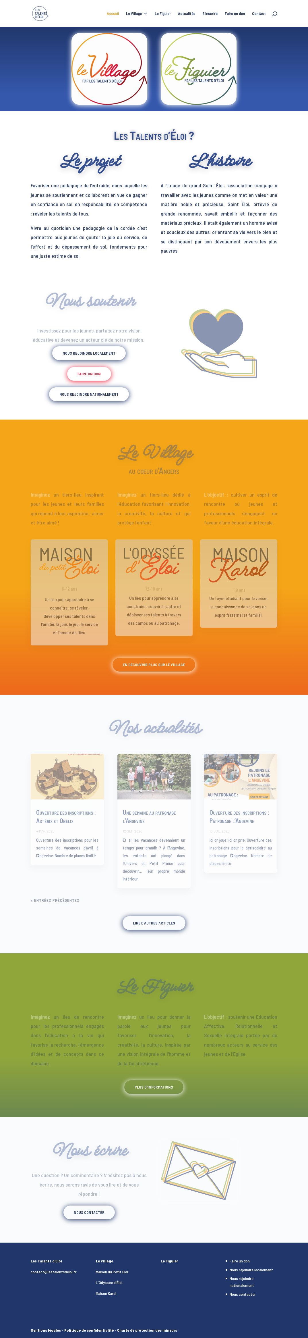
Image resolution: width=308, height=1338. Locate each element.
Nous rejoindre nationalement (89, 394)
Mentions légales (46, 1330)
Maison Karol (106, 1293)
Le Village (134, 13)
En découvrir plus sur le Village (154, 664)
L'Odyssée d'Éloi (109, 1282)
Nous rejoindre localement (89, 353)
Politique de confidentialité (89, 1330)
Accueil (113, 13)
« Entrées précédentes (55, 900)
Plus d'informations (154, 1087)
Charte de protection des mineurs (147, 1330)
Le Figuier (163, 13)
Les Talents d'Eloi (46, 1260)
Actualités (186, 13)
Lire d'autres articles (154, 922)
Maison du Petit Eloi (112, 1271)
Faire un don (235, 13)
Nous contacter (89, 1212)
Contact (259, 13)
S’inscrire (210, 13)
